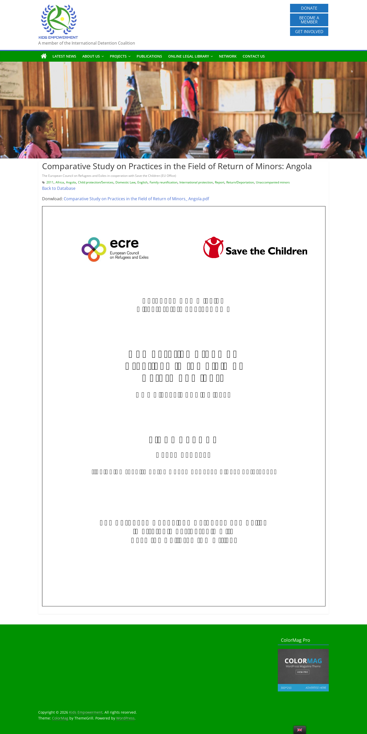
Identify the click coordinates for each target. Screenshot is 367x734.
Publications (149, 56)
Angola (71, 182)
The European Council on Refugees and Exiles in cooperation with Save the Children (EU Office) (109, 176)
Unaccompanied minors (273, 182)
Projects (118, 56)
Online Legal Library (188, 56)
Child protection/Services (95, 182)
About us (91, 56)
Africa (60, 182)
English (142, 182)
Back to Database (58, 188)
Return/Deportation (240, 182)
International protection (196, 182)
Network (228, 56)
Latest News (64, 56)
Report (219, 182)
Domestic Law (125, 182)
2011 (50, 182)
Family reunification (163, 182)
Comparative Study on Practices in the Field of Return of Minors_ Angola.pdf (136, 199)
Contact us (254, 56)
